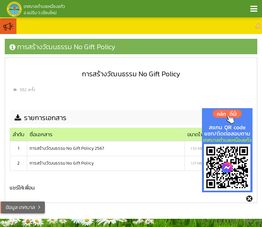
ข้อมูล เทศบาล (20, 207)
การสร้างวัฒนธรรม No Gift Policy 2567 (67, 148)
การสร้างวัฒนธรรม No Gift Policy (62, 163)
